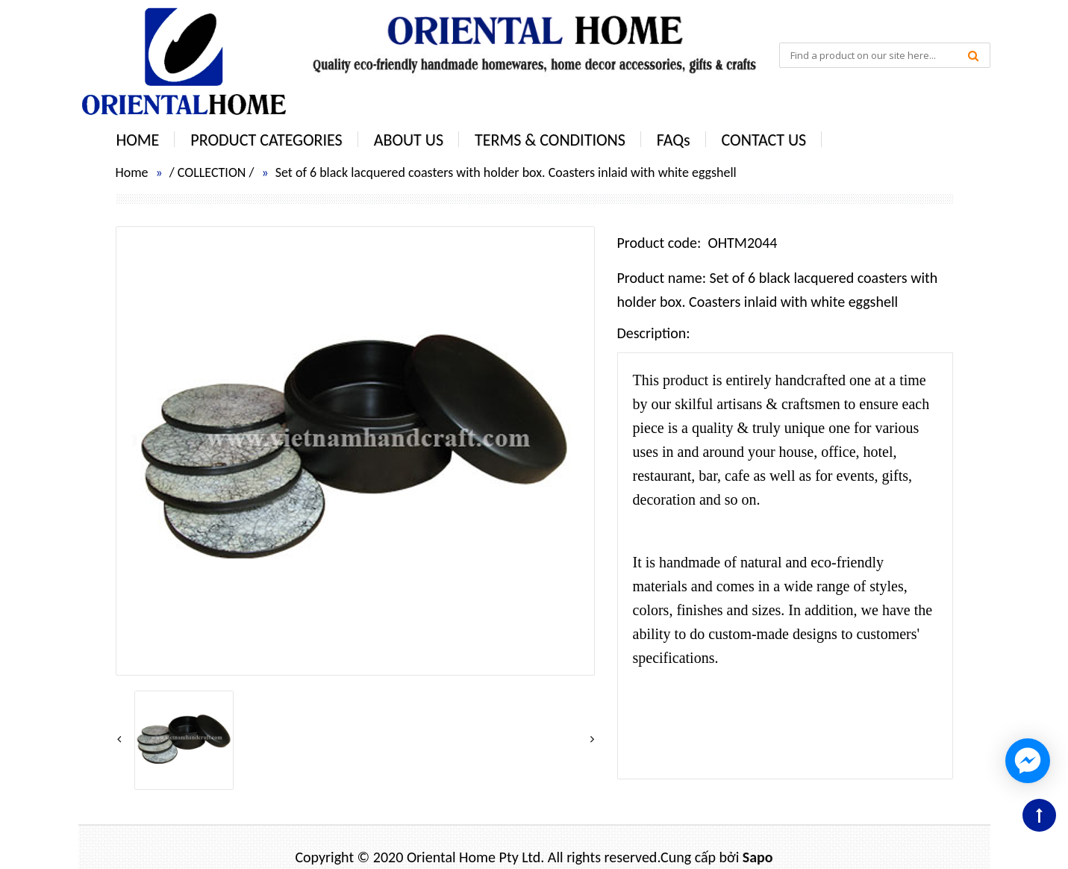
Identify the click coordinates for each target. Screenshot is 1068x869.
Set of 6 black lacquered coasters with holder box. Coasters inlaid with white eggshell (506, 172)
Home (132, 172)
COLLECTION (212, 172)
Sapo (758, 857)
